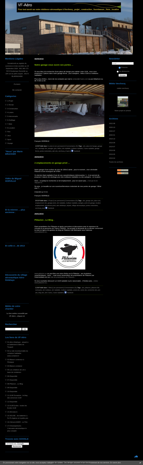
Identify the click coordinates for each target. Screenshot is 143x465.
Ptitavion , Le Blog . (44, 220)
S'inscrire (123, 67)
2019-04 (112, 158)
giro (55, 148)
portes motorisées (46, 151)
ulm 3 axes (48, 292)
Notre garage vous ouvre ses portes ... (53, 65)
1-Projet (10, 101)
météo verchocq (123, 88)
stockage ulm (42, 148)
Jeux (9, 135)
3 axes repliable (89, 148)
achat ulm (76, 290)
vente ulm (83, 290)
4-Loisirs (10, 112)
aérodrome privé (50, 205)
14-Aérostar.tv (12, 412)
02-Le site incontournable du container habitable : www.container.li (17, 353)
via (43, 208)
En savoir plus (115, 463)
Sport (9, 139)
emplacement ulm (41, 203)
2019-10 (112, 139)
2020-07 (112, 131)
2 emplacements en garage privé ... (52, 163)
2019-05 (112, 154)
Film (8, 131)
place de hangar (91, 146)
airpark (69, 205)
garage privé (52, 203)
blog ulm (41, 292)
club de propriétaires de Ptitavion (62, 277)
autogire (50, 148)
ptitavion (87, 287)
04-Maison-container (14, 366)
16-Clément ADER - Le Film (17, 422)
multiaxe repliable (77, 148)
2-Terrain (10, 105)
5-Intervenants (12, 116)
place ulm (97, 200)
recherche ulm (92, 290)
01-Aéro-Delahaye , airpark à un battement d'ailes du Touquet (17, 344)
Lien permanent (59, 146)
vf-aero (67, 151)
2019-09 (112, 143)
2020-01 (112, 135)
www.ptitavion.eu (40, 232)
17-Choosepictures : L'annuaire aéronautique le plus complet (17, 428)
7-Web (9, 124)
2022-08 (112, 123)
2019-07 (112, 146)
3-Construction (12, 108)
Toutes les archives (116, 162)
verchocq (61, 151)
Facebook (75, 151)
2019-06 (112, 150)
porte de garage (89, 203)
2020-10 (112, 127)
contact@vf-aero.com (80, 79)
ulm (84, 146)
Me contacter (17, 90)
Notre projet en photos (123, 110)
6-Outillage (11, 120)
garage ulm (89, 200)
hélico (59, 148)
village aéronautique (78, 205)
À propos (17, 84)
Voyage (10, 143)
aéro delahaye (61, 205)
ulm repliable (66, 148)
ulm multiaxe (47, 290)
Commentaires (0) (72, 146)
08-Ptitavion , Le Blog (15, 384)
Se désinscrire (123, 71)
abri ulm (55, 151)
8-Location (11, 128)
